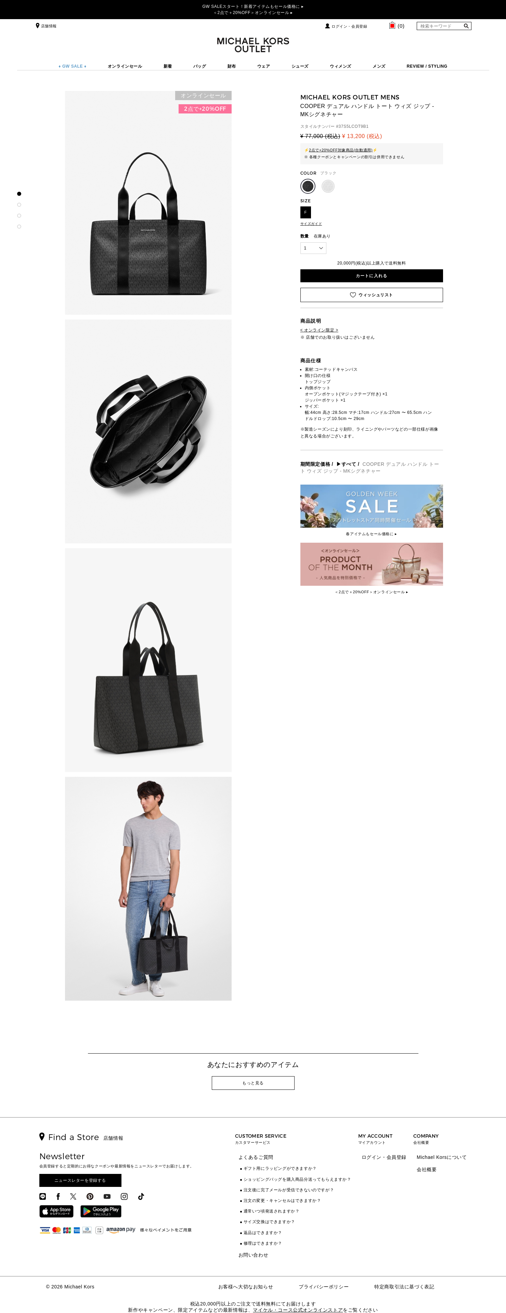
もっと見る (253, 1083)
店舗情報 (45, 26)
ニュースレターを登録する (80, 1180)
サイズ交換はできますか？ (269, 1221)
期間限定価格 (315, 464)
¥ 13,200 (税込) (362, 136)
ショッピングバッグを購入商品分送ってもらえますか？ (297, 1179)
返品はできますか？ (263, 1232)
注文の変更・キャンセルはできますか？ (282, 1200)
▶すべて (346, 464)
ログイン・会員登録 (349, 26)
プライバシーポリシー (324, 1286)
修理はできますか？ (263, 1243)
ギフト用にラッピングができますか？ (280, 1168)
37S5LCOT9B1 (354, 126)
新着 (168, 66)
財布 (232, 66)
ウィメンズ (340, 66)
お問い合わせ (253, 1255)
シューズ (300, 66)
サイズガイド (311, 224)
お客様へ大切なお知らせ (245, 1286)
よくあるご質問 (255, 1157)
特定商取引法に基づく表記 (404, 1286)
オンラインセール (125, 66)
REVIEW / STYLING (427, 66)
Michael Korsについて (442, 1157)
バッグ (199, 66)
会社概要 (427, 1169)
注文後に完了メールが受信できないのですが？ (289, 1190)
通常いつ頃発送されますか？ (272, 1211)
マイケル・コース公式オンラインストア (298, 1310)
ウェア (263, 66)
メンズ (379, 66)
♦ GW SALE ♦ (73, 66)
